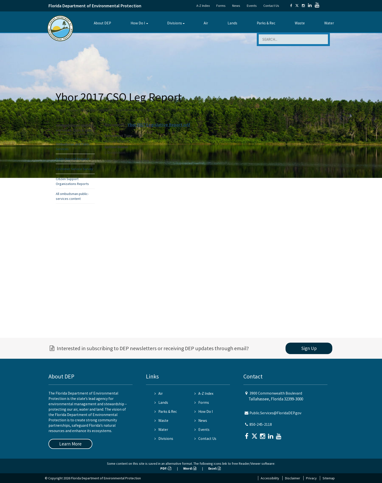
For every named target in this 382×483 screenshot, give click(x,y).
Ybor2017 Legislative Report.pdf (159, 124)
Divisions (174, 23)
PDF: (165, 468)
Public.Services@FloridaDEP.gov (275, 413)
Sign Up (309, 348)
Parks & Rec (266, 23)
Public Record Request (72, 159)
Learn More (70, 444)
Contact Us (271, 5)
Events (252, 5)
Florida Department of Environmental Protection (94, 6)
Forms (221, 5)
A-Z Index (203, 5)
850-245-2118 (260, 424)
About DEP (102, 23)
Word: (189, 468)
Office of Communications (96, 109)
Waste (300, 23)
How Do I (138, 23)
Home (60, 109)
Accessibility (270, 478)
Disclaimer (292, 478)
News (236, 5)
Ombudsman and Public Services (136, 109)
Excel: (214, 468)
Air (206, 23)
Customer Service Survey (74, 169)
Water (329, 23)
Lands (232, 23)
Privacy (311, 478)
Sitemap (329, 478)
